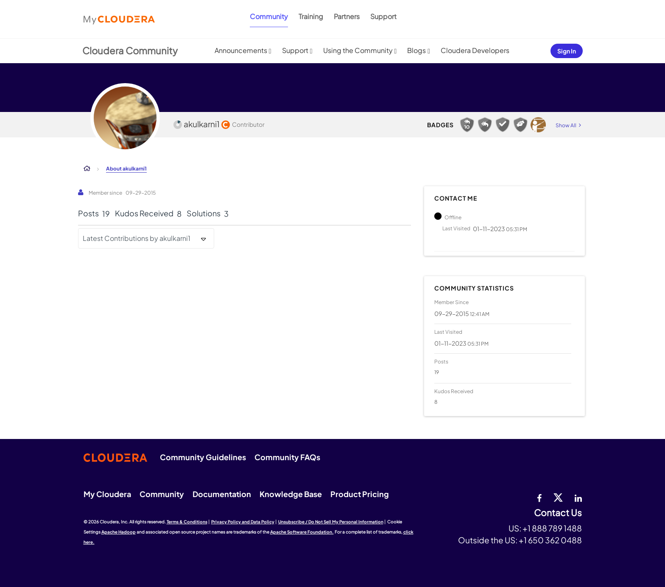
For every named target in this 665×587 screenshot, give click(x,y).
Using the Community (358, 50)
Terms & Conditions (187, 521)
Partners (347, 16)
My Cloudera (107, 494)
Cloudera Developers (475, 50)
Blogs (416, 50)
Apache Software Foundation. (302, 531)
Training (311, 16)
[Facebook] (539, 497)
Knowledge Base (291, 494)
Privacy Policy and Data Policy (242, 521)
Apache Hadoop (118, 531)
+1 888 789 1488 (552, 528)
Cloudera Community (130, 50)
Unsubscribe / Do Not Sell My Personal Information (330, 521)
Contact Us (558, 513)
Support (383, 16)
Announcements (241, 50)
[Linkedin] (578, 497)
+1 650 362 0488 (550, 540)
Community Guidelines (203, 457)
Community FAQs (287, 457)
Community (269, 16)
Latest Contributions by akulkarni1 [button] (136, 238)
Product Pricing (359, 494)
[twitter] (558, 497)
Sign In (566, 51)
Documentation (222, 494)
